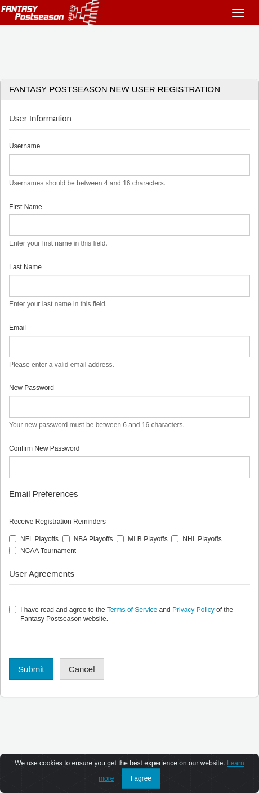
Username (24, 146)
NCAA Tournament (42, 551)
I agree (141, 778)
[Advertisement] (129, 48)
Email (17, 328)
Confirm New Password (44, 448)
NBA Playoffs (87, 539)
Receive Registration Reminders (57, 521)
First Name (25, 207)
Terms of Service (132, 610)
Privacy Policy (193, 610)
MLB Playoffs (142, 539)
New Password (31, 388)
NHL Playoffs (196, 539)
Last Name (25, 267)
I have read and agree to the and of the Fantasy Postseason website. (121, 614)
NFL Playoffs (34, 539)
